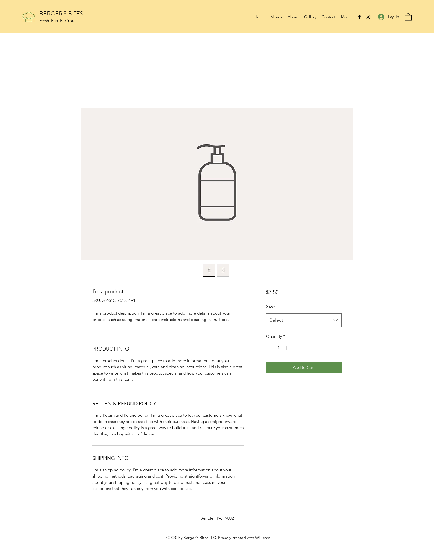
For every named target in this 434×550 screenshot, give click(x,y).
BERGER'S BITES (61, 13)
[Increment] (287, 348)
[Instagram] (368, 17)
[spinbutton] (278, 348)
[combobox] (304, 320)
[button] (408, 17)
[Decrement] (270, 348)
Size (270, 306)
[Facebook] (359, 17)
